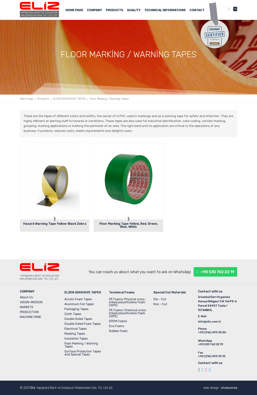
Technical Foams (122, 292)
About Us (26, 297)
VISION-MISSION (31, 302)
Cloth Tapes (72, 314)
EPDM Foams (118, 321)
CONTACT (197, 10)
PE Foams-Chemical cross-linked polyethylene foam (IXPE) (128, 313)
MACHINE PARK (30, 317)
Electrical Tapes (75, 328)
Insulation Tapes (76, 338)
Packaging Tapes (76, 309)
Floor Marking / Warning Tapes (109, 98)
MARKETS (26, 307)
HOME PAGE (74, 10)
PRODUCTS (114, 10)
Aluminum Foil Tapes (79, 304)
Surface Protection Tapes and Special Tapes (82, 353)
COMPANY (94, 10)
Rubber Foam (118, 331)
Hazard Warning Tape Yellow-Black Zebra (54, 223)
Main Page (26, 98)
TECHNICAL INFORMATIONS (165, 10)
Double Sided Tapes (78, 319)
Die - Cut (159, 299)
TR (235, 9)
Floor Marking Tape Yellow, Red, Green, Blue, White (128, 225)
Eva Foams (116, 326)
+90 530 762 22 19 (217, 272)
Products (43, 98)
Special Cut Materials (169, 292)
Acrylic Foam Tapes (78, 299)
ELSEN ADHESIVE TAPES (69, 98)
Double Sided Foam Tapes (82, 324)
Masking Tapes (74, 333)
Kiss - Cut (160, 304)
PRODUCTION (29, 312)
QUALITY (134, 10)
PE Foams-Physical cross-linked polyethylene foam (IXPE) (127, 302)
